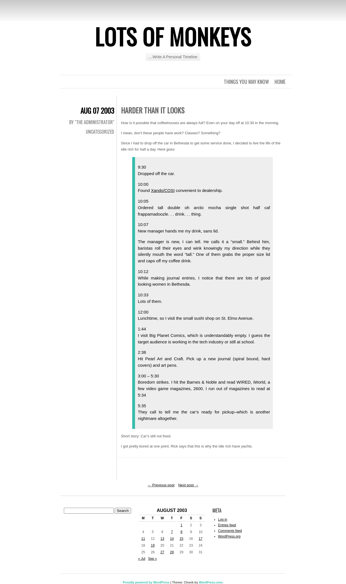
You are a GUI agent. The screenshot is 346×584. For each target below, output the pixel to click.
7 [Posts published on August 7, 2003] (172, 532)
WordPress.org (229, 536)
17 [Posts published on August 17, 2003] (200, 539)
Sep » (152, 559)
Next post (188, 485)
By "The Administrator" (91, 122)
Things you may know (246, 81)
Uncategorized (100, 131)
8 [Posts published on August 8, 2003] (182, 532)
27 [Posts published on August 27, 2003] (162, 552)
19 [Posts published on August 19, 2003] (152, 545)
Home (280, 81)
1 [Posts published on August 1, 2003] (182, 525)
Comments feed (230, 531)
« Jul (141, 559)
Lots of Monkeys (173, 36)
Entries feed (227, 525)
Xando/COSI (163, 190)
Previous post (161, 485)
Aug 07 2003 (97, 110)
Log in (222, 520)
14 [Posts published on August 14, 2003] (172, 539)
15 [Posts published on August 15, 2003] (181, 539)
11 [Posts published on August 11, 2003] (143, 539)
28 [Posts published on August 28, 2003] (172, 552)
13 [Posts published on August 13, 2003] (162, 539)
